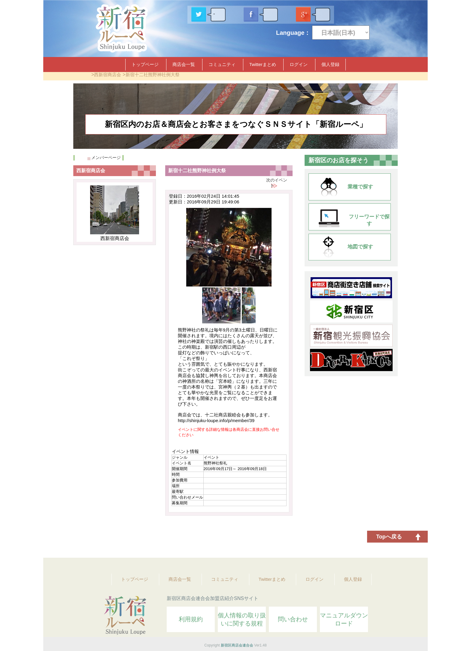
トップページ (145, 64)
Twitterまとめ (262, 64)
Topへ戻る (389, 537)
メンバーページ (106, 157)
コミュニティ (221, 64)
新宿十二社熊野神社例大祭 (153, 74)
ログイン (299, 64)
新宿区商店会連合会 (237, 645)
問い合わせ (293, 619)
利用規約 (191, 619)
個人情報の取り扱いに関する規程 (242, 619)
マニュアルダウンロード (344, 619)
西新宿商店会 (107, 74)
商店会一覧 (183, 64)
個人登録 (330, 64)
